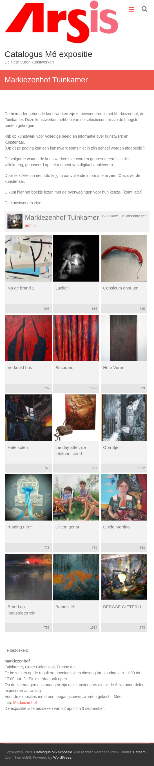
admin (30, 225)
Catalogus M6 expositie (48, 54)
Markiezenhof (25, 702)
